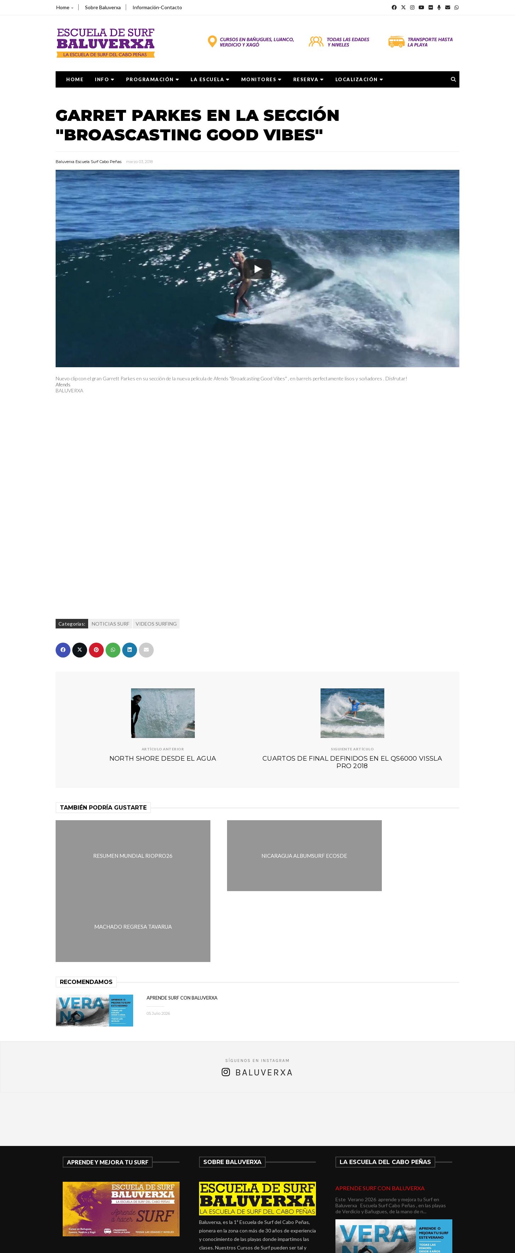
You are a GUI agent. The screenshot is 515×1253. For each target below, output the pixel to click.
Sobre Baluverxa (103, 7)
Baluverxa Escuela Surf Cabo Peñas (88, 161)
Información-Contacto (157, 7)
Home (64, 7)
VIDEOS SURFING (156, 624)
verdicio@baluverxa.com (238, 1210)
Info (105, 79)
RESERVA (308, 79)
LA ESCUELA (210, 79)
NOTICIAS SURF (110, 624)
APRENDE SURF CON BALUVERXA (182, 926)
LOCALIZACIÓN (359, 79)
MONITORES (261, 79)
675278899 (220, 1202)
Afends (63, 384)
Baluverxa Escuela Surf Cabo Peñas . (285, 1243)
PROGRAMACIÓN (153, 79)
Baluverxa (264, 1001)
